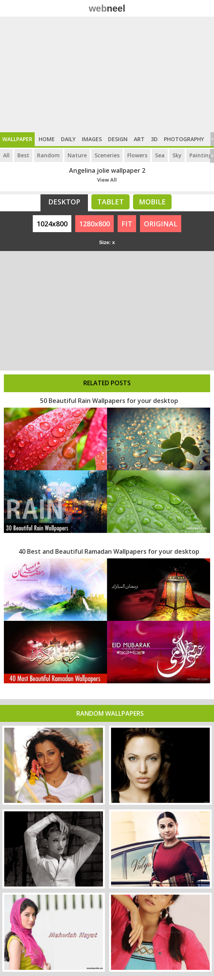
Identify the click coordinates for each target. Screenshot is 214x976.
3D (154, 139)
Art (139, 139)
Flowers (137, 155)
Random (48, 155)
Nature (77, 155)
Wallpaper (17, 139)
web (107, 8)
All (6, 155)
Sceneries (107, 155)
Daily (68, 139)
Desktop (64, 201)
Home (47, 139)
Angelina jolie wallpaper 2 (107, 170)
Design (118, 139)
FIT (126, 223)
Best (23, 155)
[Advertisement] (107, 74)
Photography (184, 139)
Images (92, 139)
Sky (177, 155)
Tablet (110, 201)
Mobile (152, 201)
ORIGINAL (160, 223)
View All (107, 179)
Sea (160, 155)
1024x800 (52, 223)
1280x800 (94, 223)
